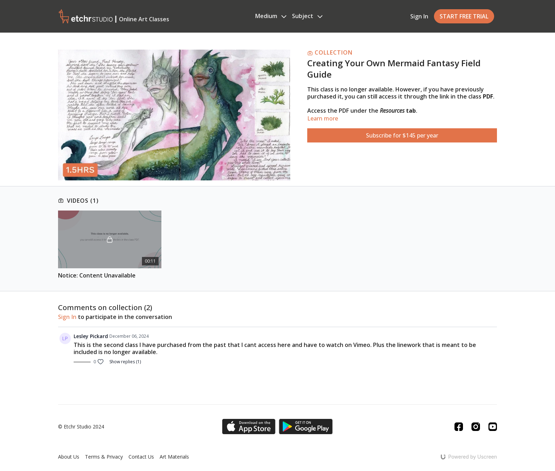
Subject (307, 16)
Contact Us (141, 456)
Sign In (419, 16)
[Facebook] (458, 426)
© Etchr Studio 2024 (81, 426)
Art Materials (174, 456)
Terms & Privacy (104, 456)
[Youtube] (492, 426)
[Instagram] (475, 426)
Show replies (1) (125, 362)
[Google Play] (306, 426)
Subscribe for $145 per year (402, 135)
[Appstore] (249, 426)
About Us (68, 456)
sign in (67, 317)
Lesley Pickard (91, 336)
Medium (270, 16)
